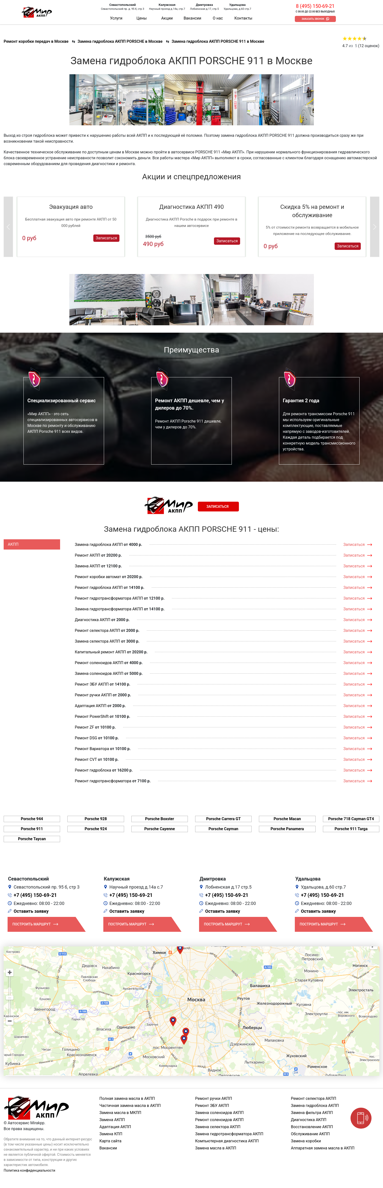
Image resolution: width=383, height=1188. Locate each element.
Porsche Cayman (223, 829)
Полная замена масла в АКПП (127, 1098)
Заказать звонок (313, 19)
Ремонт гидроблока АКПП (99, 587)
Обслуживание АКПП (310, 1134)
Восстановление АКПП (312, 1126)
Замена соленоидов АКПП (99, 673)
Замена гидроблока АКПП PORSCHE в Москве (119, 41)
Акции (167, 18)
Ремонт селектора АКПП (97, 630)
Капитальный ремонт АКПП (100, 652)
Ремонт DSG (86, 738)
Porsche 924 (96, 829)
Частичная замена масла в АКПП (130, 1105)
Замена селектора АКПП (97, 641)
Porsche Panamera (287, 829)
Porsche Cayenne (159, 829)
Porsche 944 (32, 819)
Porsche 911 (32, 829)
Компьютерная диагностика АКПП (227, 1141)
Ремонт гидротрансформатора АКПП (109, 598)
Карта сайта (110, 1141)
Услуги (116, 18)
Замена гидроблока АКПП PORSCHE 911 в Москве (217, 41)
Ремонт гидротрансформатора (103, 781)
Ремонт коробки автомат (98, 576)
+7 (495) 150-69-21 (35, 895)
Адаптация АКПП (90, 705)
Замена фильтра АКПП (312, 1112)
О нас (218, 18)
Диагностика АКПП (92, 619)
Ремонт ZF (84, 727)
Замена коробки (306, 1141)
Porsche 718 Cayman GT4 (351, 819)
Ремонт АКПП (87, 555)
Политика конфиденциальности (29, 1170)
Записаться (106, 238)
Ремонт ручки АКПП (93, 695)
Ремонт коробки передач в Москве (36, 41)
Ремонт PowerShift (91, 716)
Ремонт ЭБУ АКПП (92, 684)
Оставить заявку (31, 911)
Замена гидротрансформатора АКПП (109, 609)
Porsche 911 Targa (351, 829)
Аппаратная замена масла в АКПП (322, 1148)
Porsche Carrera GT (223, 819)
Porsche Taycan (32, 839)
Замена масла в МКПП (120, 1112)
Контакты (243, 18)
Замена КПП (110, 1134)
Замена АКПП (87, 566)
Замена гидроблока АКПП (99, 544)
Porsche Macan (287, 819)
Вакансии (192, 18)
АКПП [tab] (13, 544)
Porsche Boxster (159, 819)
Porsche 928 (96, 819)
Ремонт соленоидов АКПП (99, 662)
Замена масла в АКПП (215, 1148)
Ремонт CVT (86, 759)
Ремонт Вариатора (92, 748)
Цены (142, 18)
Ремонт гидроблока (93, 770)
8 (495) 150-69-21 (315, 6)
